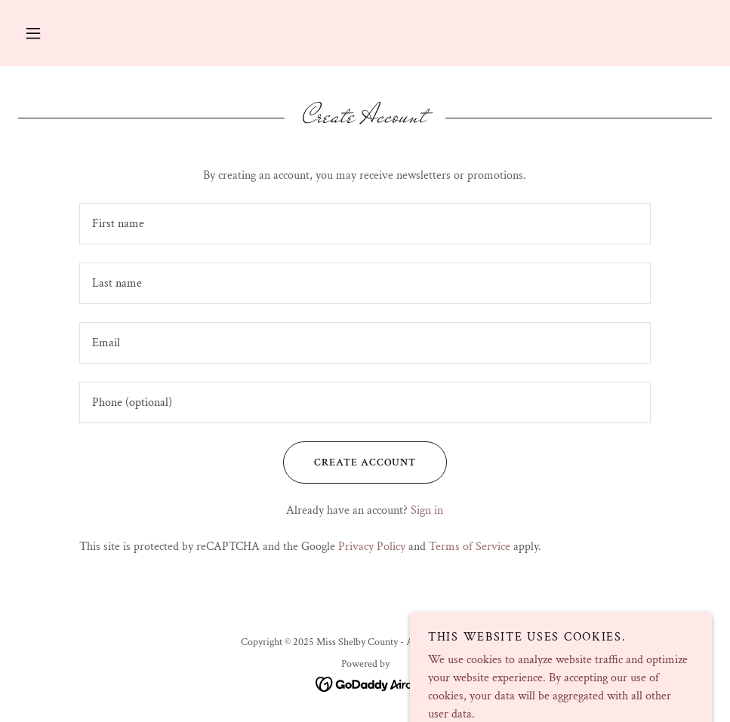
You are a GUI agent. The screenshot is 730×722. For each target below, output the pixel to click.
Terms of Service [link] (469, 547)
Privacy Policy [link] (371, 547)
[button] (33, 33)
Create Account (349, 462)
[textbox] (365, 223)
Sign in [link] (427, 510)
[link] (365, 683)
